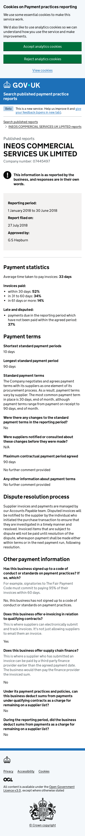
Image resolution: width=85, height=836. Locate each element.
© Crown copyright (42, 825)
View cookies (42, 70)
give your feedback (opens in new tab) (48, 110)
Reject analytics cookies (42, 59)
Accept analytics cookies (42, 46)
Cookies (44, 771)
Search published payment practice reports (36, 96)
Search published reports (20, 122)
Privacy (8, 771)
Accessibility (25, 771)
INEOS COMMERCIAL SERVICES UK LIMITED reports (44, 127)
